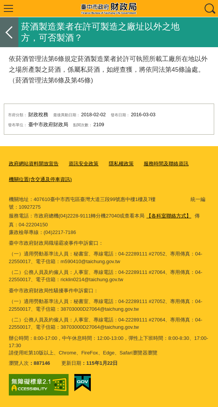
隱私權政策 (121, 163)
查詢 (209, 8)
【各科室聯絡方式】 (168, 216)
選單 (8, 8)
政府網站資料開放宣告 (34, 163)
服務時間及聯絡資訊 (166, 163)
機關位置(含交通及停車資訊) (40, 179)
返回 (9, 32)
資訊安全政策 (83, 163)
